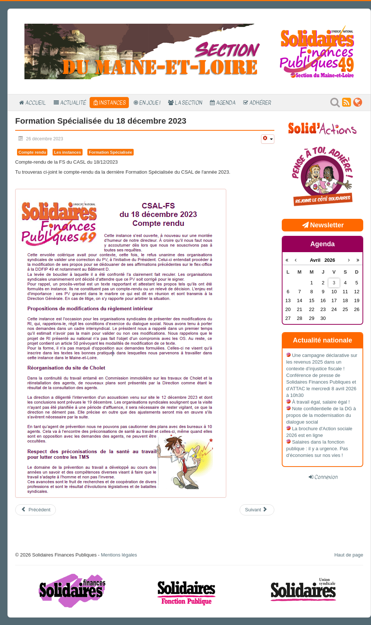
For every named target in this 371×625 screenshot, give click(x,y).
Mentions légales (119, 555)
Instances (112, 102)
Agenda (225, 102)
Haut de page (348, 555)
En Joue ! (149, 102)
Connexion (326, 476)
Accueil (35, 102)
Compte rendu (32, 152)
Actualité (73, 102)
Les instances (67, 152)
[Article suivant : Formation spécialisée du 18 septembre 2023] (257, 509)
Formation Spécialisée (110, 152)
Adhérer (260, 102)
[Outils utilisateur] (267, 139)
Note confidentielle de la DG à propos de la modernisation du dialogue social (321, 415)
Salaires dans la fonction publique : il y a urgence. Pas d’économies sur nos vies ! (317, 448)
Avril (317, 260)
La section (188, 102)
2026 (329, 260)
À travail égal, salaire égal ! (321, 402)
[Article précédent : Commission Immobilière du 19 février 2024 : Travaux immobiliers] (35, 509)
